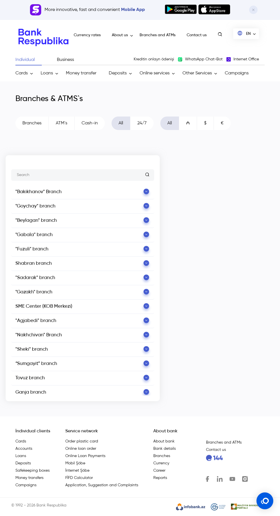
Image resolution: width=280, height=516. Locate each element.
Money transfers (29, 478)
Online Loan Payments (85, 456)
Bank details (164, 449)
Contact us (197, 35)
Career (159, 470)
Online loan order (80, 449)
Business (65, 60)
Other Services (197, 73)
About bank (164, 441)
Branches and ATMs (157, 35)
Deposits (118, 73)
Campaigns (237, 73)
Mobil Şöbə (75, 463)
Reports (160, 478)
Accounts (23, 449)
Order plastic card (81, 441)
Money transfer (81, 73)
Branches (161, 456)
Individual (25, 60)
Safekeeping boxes (32, 470)
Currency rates (87, 35)
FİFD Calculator (79, 478)
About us (120, 35)
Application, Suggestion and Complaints (101, 485)
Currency (161, 463)
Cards (21, 73)
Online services (155, 73)
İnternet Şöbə (77, 470)
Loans (47, 73)
